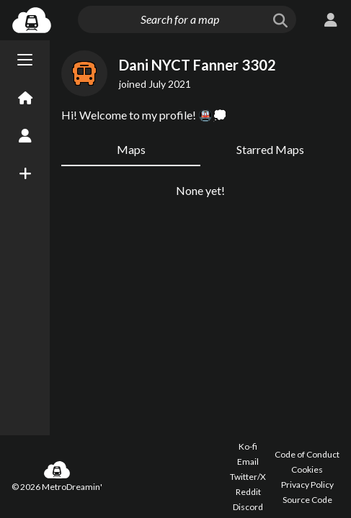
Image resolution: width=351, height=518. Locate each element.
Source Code (307, 499)
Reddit (248, 491)
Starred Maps (270, 149)
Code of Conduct (307, 454)
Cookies (307, 469)
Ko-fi (248, 446)
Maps (131, 149)
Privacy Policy (307, 484)
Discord (248, 506)
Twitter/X (248, 476)
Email (248, 461)
